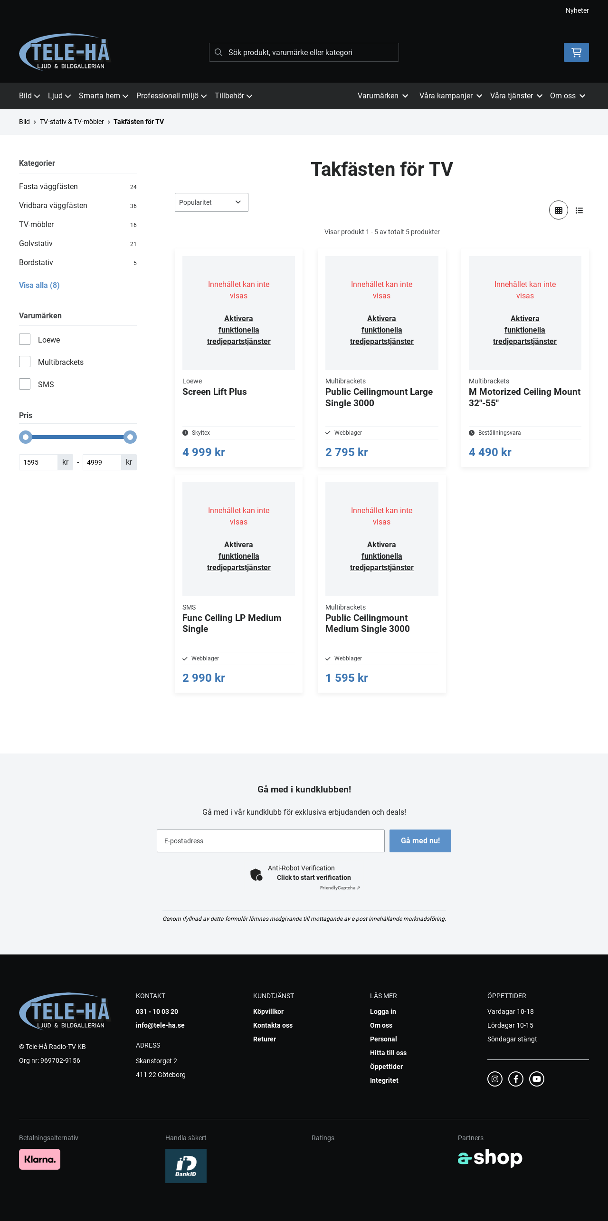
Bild (29, 95)
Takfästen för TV (139, 121)
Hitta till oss (388, 1053)
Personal (383, 1039)
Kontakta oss (273, 1025)
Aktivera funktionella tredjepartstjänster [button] (239, 330)
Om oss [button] (567, 95)
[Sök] (304, 52)
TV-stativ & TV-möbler (72, 121)
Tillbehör (234, 95)
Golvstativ (78, 243)
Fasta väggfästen (78, 186)
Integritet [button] (384, 1080)
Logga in (383, 1011)
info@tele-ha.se (160, 1025)
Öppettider (386, 1066)
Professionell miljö (171, 95)
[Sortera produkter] (211, 202)
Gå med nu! (421, 840)
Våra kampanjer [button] (450, 95)
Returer (264, 1039)
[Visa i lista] (579, 209)
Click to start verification (314, 877)
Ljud (59, 95)
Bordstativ (78, 262)
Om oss (381, 1025)
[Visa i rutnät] (558, 209)
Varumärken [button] (383, 95)
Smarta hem (104, 95)
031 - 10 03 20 (157, 1011)
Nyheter (577, 10)
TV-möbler (78, 224)
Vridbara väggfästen (78, 205)
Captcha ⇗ (340, 887)
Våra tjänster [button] (516, 95)
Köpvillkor (268, 1011)
